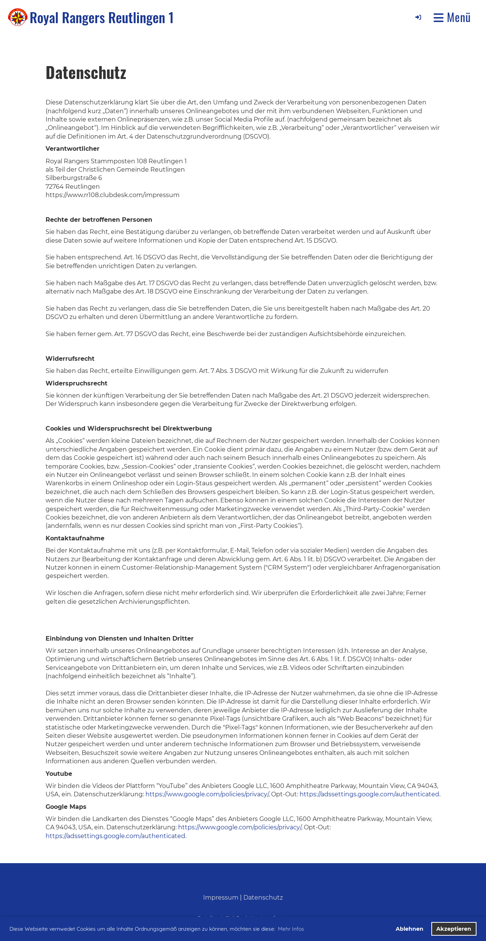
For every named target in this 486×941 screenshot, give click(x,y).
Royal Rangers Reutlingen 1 (102, 17)
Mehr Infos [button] (291, 928)
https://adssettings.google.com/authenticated (369, 794)
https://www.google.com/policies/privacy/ (206, 794)
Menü (452, 17)
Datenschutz (263, 897)
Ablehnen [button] (409, 928)
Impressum (220, 897)
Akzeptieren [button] (453, 928)
